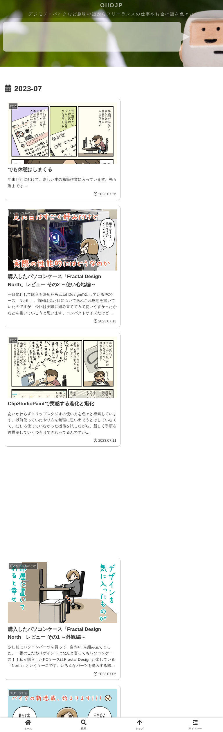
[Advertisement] (164, 263)
